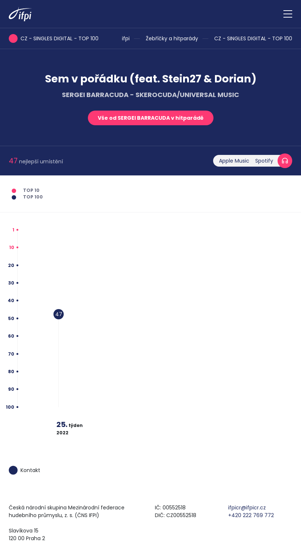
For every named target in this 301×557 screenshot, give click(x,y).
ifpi (126, 38)
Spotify (264, 160)
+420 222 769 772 (251, 515)
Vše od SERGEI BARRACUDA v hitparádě (151, 118)
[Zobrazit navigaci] (287, 14)
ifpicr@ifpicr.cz (247, 507)
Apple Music (234, 160)
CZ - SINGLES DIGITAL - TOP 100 (253, 38)
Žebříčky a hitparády (172, 38)
